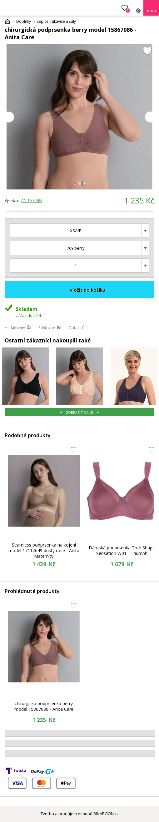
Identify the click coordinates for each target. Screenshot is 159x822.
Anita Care (31, 200)
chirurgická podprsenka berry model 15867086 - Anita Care (43, 706)
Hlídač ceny (15, 327)
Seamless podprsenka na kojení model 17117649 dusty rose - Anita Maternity (43, 550)
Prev (8, 117)
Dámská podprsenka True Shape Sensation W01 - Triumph (122, 550)
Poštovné (46, 327)
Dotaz (74, 327)
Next (150, 117)
